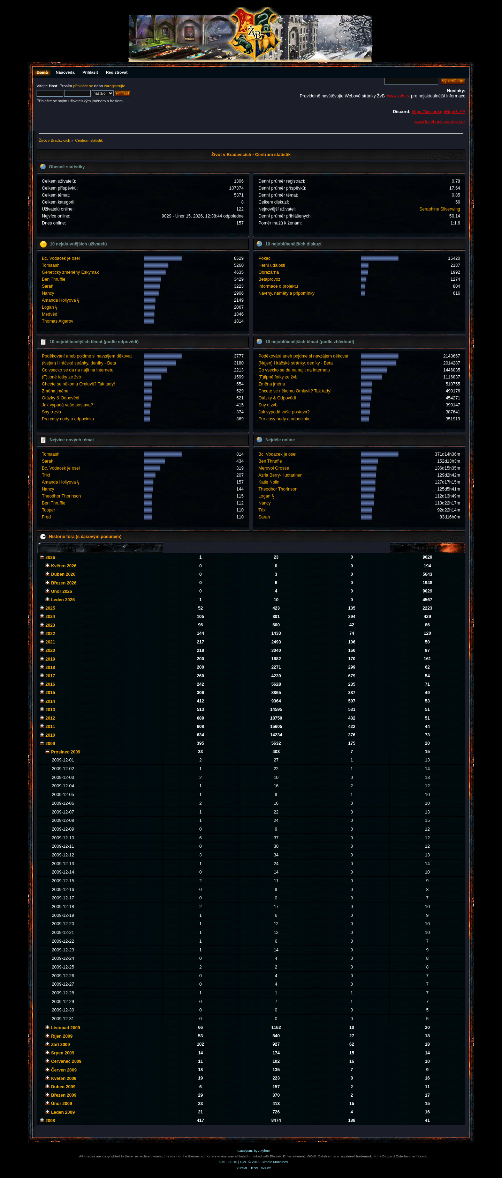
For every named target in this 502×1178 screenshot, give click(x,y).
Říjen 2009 (62, 1036)
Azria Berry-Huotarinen (280, 475)
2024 (50, 616)
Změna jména (55, 391)
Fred (46, 517)
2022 (50, 633)
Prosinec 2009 (65, 752)
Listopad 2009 (65, 1027)
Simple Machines (274, 1162)
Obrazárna (268, 272)
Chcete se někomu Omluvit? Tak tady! (78, 384)
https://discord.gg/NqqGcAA (438, 111)
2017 (50, 675)
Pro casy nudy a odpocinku (68, 419)
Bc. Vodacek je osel (61, 258)
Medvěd (49, 314)
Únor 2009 (61, 1103)
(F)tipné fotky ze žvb (61, 377)
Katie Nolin (268, 482)
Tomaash (51, 265)
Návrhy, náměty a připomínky (286, 293)
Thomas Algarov (57, 321)
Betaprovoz (269, 279)
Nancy (48, 293)
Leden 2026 (63, 599)
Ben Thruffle (53, 279)
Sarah (47, 286)
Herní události (271, 265)
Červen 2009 (63, 1070)
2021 (50, 642)
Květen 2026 (63, 566)
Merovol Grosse (273, 468)
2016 (50, 684)
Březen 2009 (63, 1095)
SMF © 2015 (250, 1162)
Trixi (46, 475)
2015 (50, 692)
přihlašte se (83, 86)
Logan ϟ (50, 307)
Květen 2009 (63, 1078)
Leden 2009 (63, 1112)
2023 (50, 625)
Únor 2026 (61, 591)
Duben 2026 (63, 574)
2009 (50, 743)
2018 (50, 667)
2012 (50, 718)
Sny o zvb (51, 412)
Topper (48, 510)
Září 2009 (60, 1044)
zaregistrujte (114, 86)
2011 (50, 726)
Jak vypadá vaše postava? (67, 405)
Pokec (264, 258)
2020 (50, 650)
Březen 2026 (63, 583)
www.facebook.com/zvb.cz (439, 121)
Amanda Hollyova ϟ (60, 300)
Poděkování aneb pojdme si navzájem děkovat (87, 356)
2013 (50, 709)
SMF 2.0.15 (228, 1162)
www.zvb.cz (398, 96)
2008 (50, 1120)
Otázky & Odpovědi (60, 398)
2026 (50, 557)
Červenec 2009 (66, 1061)
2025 (50, 608)
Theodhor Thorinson (61, 496)
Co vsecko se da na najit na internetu (77, 370)
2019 (50, 659)
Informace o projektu (278, 286)
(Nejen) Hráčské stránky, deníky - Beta (79, 363)
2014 (50, 701)
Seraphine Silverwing (439, 209)
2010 (50, 735)
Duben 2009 (63, 1086)
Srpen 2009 (62, 1053)
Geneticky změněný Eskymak (70, 272)
